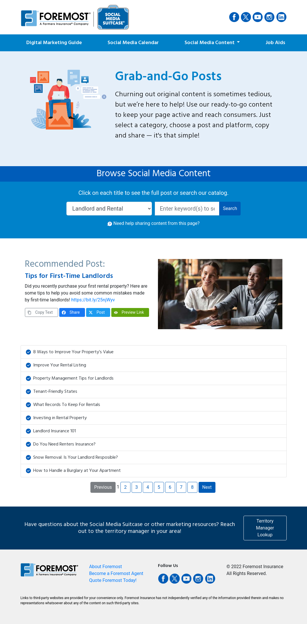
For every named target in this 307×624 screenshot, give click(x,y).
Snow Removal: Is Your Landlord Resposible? (72, 457)
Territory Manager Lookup (265, 527)
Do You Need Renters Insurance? (61, 444)
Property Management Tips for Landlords (70, 378)
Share (71, 312)
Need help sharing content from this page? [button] (153, 223)
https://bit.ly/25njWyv (93, 300)
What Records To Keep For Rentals (63, 405)
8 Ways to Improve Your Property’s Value (70, 352)
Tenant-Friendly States (51, 391)
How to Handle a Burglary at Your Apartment (73, 470)
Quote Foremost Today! (113, 580)
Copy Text (40, 312)
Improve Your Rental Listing (56, 365)
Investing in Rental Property (56, 418)
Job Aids (275, 43)
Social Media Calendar (133, 43)
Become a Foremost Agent (116, 573)
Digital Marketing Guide (54, 43)
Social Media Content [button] (210, 43)
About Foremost (105, 566)
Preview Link (129, 312)
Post (97, 312)
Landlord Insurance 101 (51, 431)
